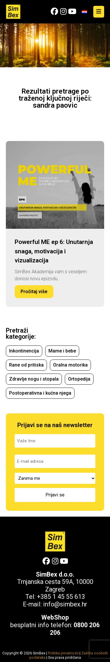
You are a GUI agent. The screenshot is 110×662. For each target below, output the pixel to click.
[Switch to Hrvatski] (84, 12)
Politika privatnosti (63, 653)
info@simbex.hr (65, 604)
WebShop (55, 617)
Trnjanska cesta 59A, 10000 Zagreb (55, 585)
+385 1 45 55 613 (61, 596)
